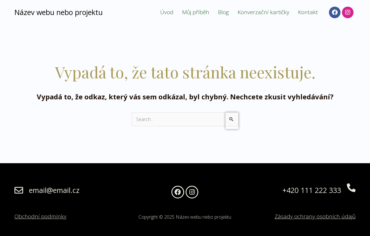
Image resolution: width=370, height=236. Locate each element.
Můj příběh (195, 12)
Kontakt (308, 12)
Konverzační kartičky (263, 12)
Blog (223, 12)
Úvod (166, 12)
